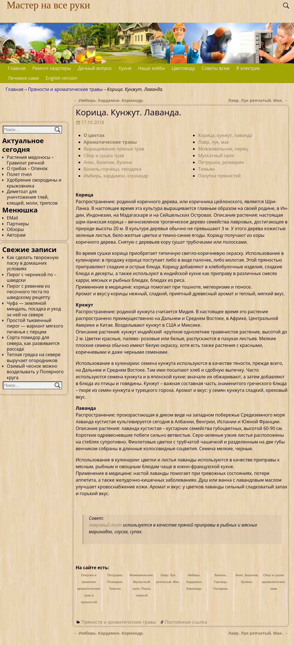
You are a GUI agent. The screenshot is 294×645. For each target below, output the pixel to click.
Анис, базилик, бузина (108, 162)
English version (61, 78)
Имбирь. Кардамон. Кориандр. (109, 100)
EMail (12, 218)
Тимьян (206, 169)
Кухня (125, 68)
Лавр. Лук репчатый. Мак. (258, 100)
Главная (17, 68)
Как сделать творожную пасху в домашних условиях (33, 263)
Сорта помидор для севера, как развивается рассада (33, 343)
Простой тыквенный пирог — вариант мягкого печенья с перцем (35, 326)
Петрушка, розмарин (221, 162)
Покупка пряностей (219, 176)
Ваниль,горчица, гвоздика (112, 169)
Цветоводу (183, 68)
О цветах (94, 135)
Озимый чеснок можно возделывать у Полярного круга (35, 372)
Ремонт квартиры (51, 68)
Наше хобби (151, 68)
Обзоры (15, 229)
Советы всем (215, 68)
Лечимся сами (23, 78)
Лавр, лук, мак (213, 142)
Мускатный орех (216, 155)
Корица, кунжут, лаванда (225, 135)
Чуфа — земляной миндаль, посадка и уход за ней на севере (34, 309)
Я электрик (248, 68)
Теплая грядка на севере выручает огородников (34, 357)
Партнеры (18, 224)
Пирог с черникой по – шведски (31, 277)
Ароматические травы (110, 142)
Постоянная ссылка (186, 622)
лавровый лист (105, 525)
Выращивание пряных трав (114, 149)
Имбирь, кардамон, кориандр (116, 176)
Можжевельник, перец (223, 149)
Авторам (16, 235)
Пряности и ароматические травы (65, 89)
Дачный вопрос (95, 68)
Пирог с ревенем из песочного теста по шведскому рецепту (28, 292)
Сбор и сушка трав (104, 155)
